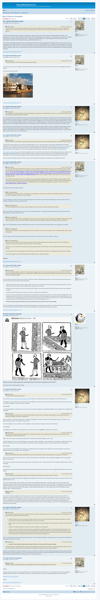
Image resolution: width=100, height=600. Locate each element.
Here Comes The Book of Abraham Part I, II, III (12, 51)
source (21, 497)
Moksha (76, 324)
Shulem (76, 31)
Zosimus (9, 26)
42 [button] (88, 18)
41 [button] (86, 18)
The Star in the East (61, 146)
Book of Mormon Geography (12, 16)
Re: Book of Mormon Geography (12, 313)
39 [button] (81, 18)
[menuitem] (4, 10)
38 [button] (79, 18)
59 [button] (92, 18)
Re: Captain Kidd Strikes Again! (13, 21)
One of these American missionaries (11, 152)
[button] (71, 19)
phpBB (44, 594)
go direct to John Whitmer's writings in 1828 (20, 398)
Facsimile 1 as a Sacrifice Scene (10, 576)
